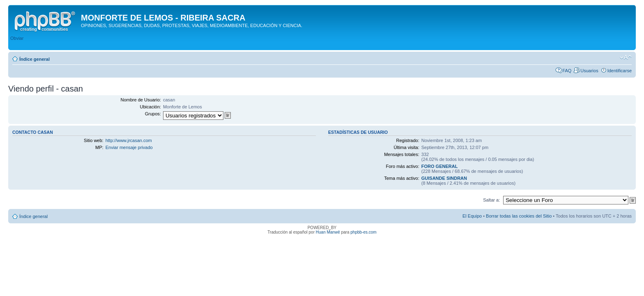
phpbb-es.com (363, 232)
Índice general (34, 59)
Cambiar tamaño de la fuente (626, 57)
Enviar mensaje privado (129, 147)
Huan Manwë (328, 232)
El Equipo (472, 215)
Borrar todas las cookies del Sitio (519, 215)
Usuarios (589, 70)
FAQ (566, 70)
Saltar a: (491, 199)
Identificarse (619, 70)
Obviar (16, 38)
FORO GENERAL (439, 166)
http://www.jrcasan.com (129, 140)
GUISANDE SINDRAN (444, 178)
